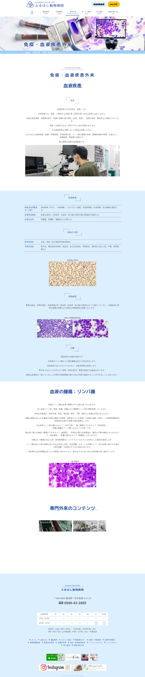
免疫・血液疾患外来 (76, 642)
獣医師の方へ (79, 640)
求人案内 (65, 645)
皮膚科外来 (60, 642)
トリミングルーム (95, 642)
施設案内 (53, 640)
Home (27, 52)
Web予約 (113, 4)
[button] (45, 12)
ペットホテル (110, 642)
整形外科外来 (48, 642)
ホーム (33, 640)
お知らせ (42, 640)
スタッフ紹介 (65, 640)
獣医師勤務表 (98, 4)
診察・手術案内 (94, 640)
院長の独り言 (77, 645)
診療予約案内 (108, 640)
